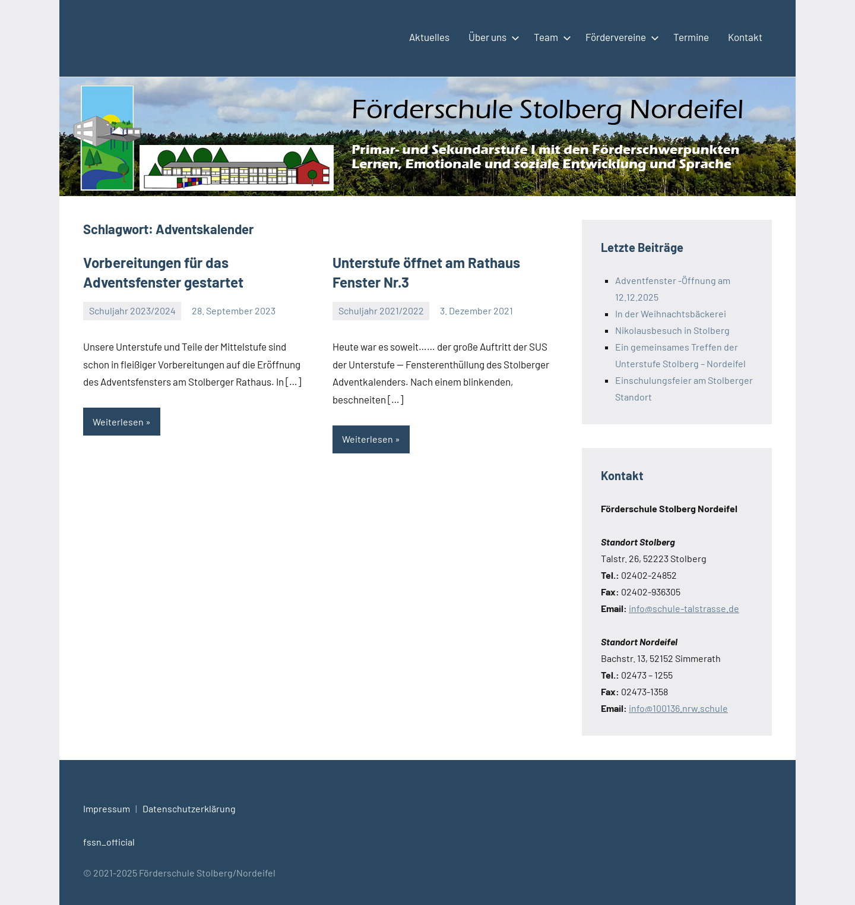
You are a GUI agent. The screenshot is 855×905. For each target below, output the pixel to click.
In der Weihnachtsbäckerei (670, 313)
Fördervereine (619, 37)
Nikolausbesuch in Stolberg (672, 330)
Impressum (106, 808)
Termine (691, 37)
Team (550, 37)
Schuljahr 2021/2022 (381, 310)
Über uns (491, 37)
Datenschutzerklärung (189, 808)
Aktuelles (429, 37)
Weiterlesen (118, 421)
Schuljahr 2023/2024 (132, 310)
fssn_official (109, 841)
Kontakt (745, 37)
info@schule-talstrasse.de (684, 608)
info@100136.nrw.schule (678, 708)
